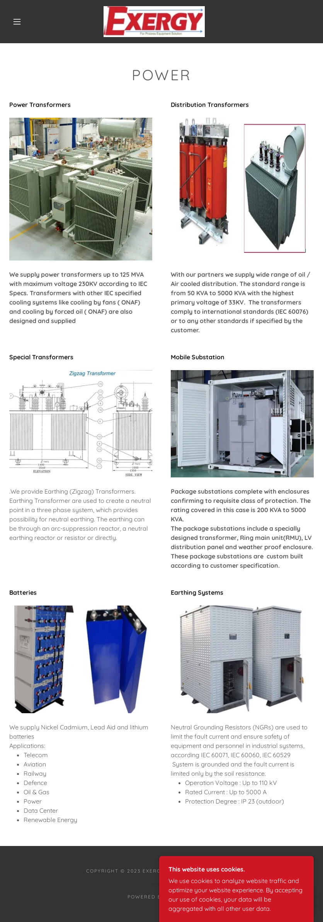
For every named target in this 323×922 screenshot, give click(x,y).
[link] (154, 21)
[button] (17, 21)
